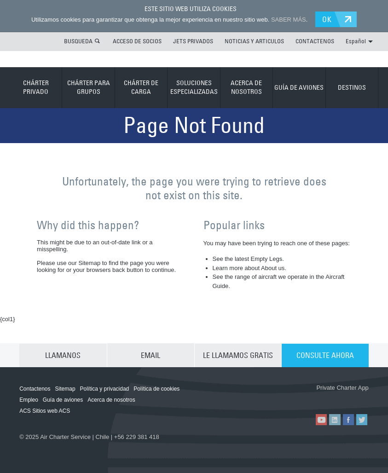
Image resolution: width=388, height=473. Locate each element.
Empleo (28, 400)
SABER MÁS (288, 19)
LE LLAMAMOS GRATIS (238, 355)
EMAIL (150, 355)
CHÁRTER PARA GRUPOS (88, 87)
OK (327, 19)
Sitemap (65, 389)
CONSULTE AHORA (325, 355)
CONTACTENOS (314, 41)
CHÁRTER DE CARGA (141, 87)
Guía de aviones (63, 400)
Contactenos (34, 389)
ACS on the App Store (288, 398)
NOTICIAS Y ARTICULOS (254, 41)
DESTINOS (352, 87)
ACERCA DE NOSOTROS (246, 87)
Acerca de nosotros (111, 400)
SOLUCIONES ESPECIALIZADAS (194, 87)
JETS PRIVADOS (193, 41)
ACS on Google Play (343, 398)
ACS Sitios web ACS (44, 411)
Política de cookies (156, 389)
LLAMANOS (63, 355)
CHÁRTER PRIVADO (36, 87)
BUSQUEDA (78, 41)
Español (359, 41)
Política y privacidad (104, 389)
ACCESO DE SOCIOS (137, 41)
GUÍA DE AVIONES (299, 87)
